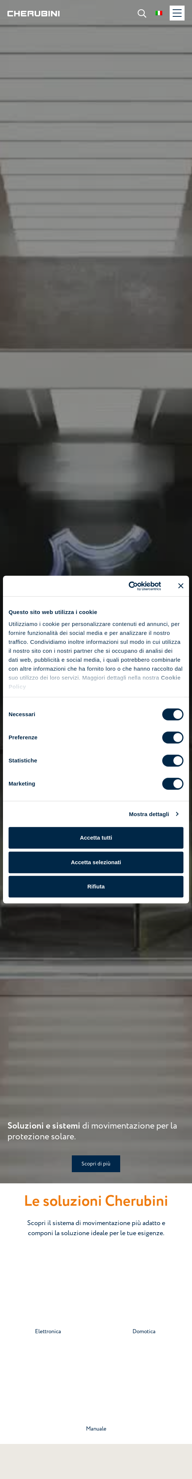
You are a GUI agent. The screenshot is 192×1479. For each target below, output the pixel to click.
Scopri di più (96, 1163)
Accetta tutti (96, 837)
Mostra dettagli (149, 814)
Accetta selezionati (96, 862)
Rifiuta (96, 886)
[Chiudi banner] (180, 586)
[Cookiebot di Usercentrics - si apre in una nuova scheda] (128, 586)
